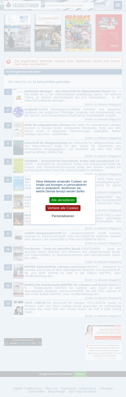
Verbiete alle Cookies (63, 208)
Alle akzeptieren (63, 200)
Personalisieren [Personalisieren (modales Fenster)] (63, 216)
